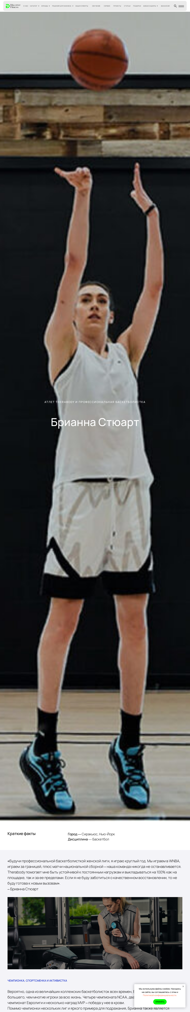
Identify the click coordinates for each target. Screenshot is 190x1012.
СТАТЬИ (127, 6)
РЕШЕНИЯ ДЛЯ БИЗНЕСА (61, 6)
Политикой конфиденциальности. (160, 995)
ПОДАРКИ (137, 6)
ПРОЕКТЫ (117, 6)
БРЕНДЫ (44, 6)
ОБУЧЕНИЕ (96, 6)
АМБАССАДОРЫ (149, 6)
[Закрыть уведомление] (183, 986)
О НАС (25, 6)
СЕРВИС (107, 6)
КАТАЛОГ (33, 6)
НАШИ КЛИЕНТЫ (81, 6)
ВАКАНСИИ (165, 6)
